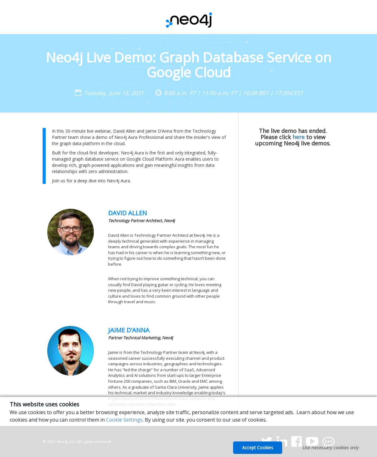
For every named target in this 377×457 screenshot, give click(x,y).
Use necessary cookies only (330, 447)
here (298, 137)
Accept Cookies (257, 447)
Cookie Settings (124, 419)
